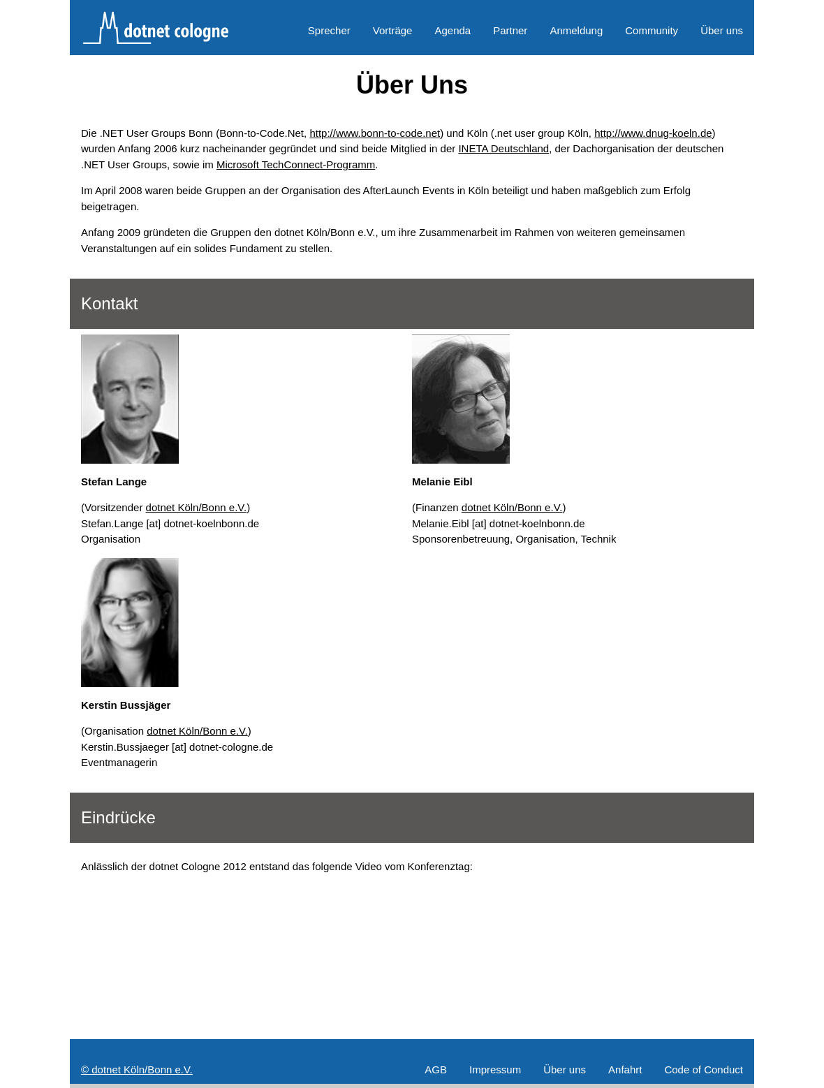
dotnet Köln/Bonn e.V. (196, 507)
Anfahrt (625, 1069)
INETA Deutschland (503, 148)
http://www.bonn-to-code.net (374, 133)
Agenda (452, 30)
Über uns (721, 30)
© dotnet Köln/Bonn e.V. (137, 1069)
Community (651, 30)
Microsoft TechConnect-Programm (295, 164)
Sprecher (329, 30)
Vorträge (393, 30)
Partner (510, 30)
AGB (436, 1069)
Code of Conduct (703, 1069)
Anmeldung (576, 30)
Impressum (495, 1069)
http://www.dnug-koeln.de (653, 133)
